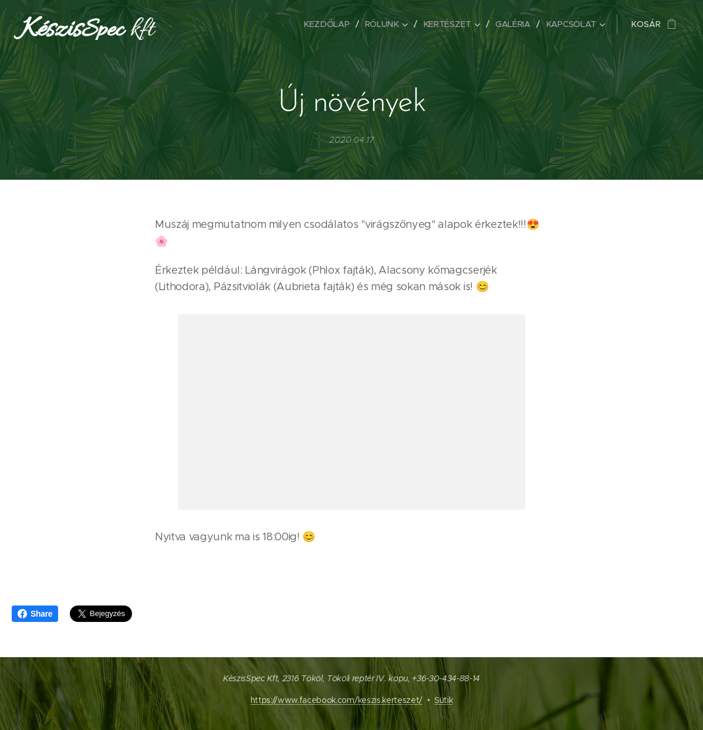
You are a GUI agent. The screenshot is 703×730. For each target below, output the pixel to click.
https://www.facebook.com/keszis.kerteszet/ (337, 700)
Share (35, 613)
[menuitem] (330, 24)
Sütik (443, 700)
